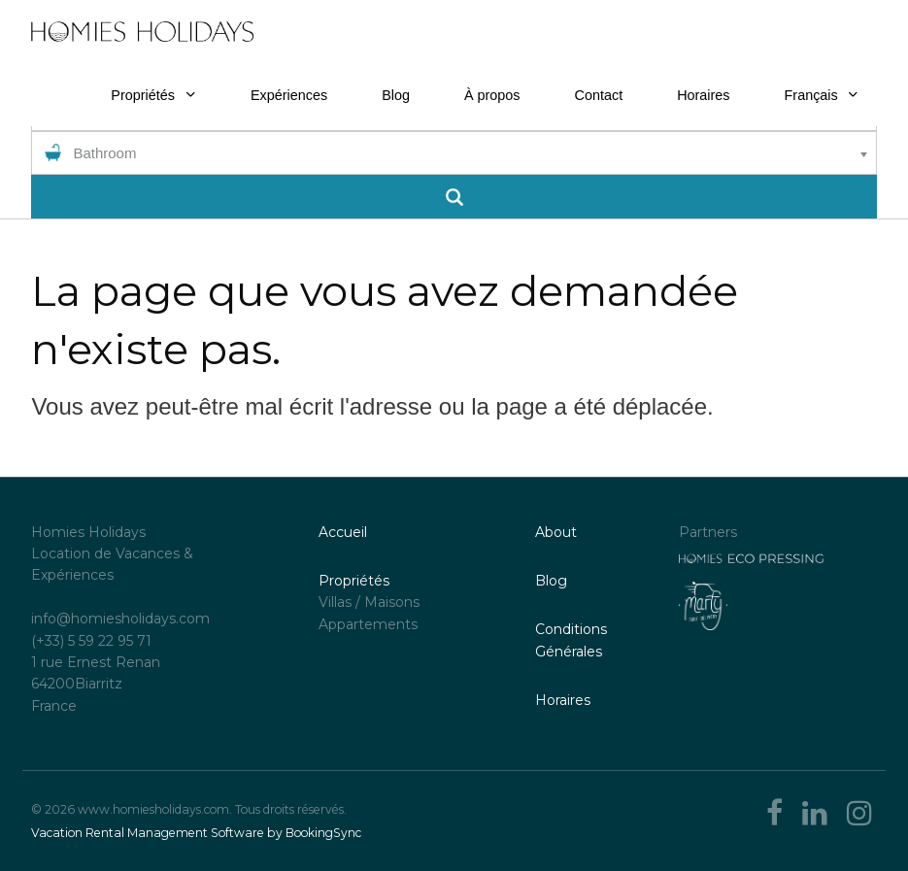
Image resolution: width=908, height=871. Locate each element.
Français (821, 95)
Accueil (343, 532)
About (556, 532)
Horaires (703, 95)
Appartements (368, 624)
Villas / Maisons (369, 602)
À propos (492, 95)
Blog (396, 95)
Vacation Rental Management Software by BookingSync (196, 832)
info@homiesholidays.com (120, 618)
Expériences (289, 95)
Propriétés (143, 95)
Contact (599, 95)
